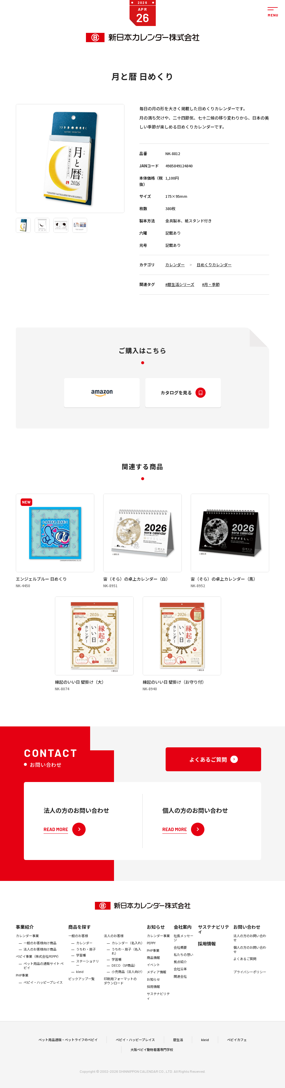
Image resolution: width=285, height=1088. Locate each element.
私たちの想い (183, 965)
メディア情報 (156, 982)
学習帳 (81, 965)
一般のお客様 (78, 946)
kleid (80, 982)
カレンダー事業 (27, 946)
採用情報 (153, 997)
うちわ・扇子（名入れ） (126, 961)
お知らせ (156, 937)
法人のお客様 (114, 946)
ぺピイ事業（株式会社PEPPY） (38, 967)
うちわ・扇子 (86, 959)
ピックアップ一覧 (81, 989)
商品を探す (79, 937)
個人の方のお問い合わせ (249, 960)
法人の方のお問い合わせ (249, 948)
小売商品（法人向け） (128, 982)
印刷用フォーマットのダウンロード (120, 991)
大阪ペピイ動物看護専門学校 (151, 1054)
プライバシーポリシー (249, 982)
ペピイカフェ (237, 1044)
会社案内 (183, 937)
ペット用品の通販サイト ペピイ (44, 976)
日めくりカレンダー (214, 264)
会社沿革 (180, 979)
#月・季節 (211, 284)
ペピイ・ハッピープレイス (43, 993)
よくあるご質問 (244, 969)
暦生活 (178, 1044)
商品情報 (153, 968)
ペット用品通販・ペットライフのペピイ (68, 1044)
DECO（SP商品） (124, 976)
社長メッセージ (183, 948)
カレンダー (175, 264)
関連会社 (180, 987)
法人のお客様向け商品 (40, 959)
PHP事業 (22, 985)
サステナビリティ (158, 1006)
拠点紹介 (180, 972)
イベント (153, 975)
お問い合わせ (246, 937)
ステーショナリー (87, 973)
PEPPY (151, 953)
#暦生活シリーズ (179, 284)
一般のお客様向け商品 (40, 953)
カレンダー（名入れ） (128, 953)
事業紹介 (25, 937)
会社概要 (180, 958)
